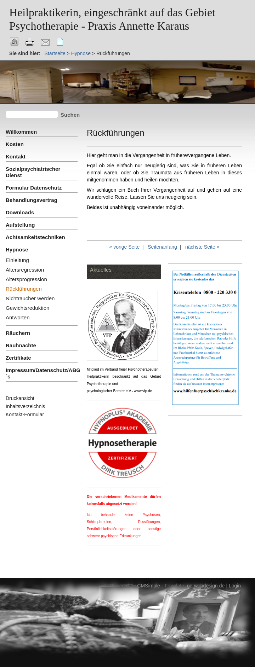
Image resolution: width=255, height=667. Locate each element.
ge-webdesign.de (206, 585)
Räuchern (18, 333)
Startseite (55, 53)
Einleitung (17, 260)
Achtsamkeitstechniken (35, 237)
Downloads (20, 212)
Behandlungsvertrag (31, 200)
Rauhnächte (21, 345)
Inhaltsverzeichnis (25, 406)
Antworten (18, 317)
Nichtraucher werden (30, 298)
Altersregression (25, 270)
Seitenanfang (162, 247)
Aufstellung (20, 225)
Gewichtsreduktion (27, 308)
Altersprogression (26, 279)
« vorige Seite (124, 247)
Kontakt (16, 156)
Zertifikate (18, 358)
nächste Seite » (202, 247)
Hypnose (81, 53)
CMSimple (148, 585)
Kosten (15, 144)
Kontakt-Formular (25, 414)
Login (235, 585)
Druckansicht (20, 398)
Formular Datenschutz (34, 188)
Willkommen (21, 132)
